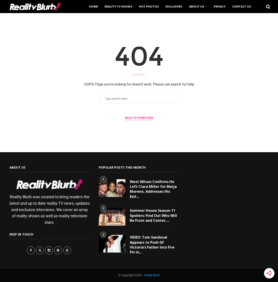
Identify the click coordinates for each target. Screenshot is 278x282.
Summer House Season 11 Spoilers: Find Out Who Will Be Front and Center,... (153, 215)
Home (93, 6)
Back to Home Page (139, 118)
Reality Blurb (152, 275)
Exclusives (173, 6)
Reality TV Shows (118, 6)
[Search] (266, 6)
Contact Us (241, 6)
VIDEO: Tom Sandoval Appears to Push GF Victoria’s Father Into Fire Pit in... (152, 245)
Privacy (220, 6)
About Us (196, 6)
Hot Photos (149, 6)
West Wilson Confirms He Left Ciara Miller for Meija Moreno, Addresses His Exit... (153, 189)
